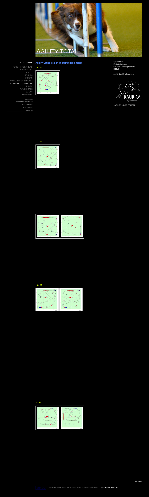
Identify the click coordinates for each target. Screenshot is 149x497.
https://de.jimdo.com (111, 487)
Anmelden (138, 481)
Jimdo (40, 488)
